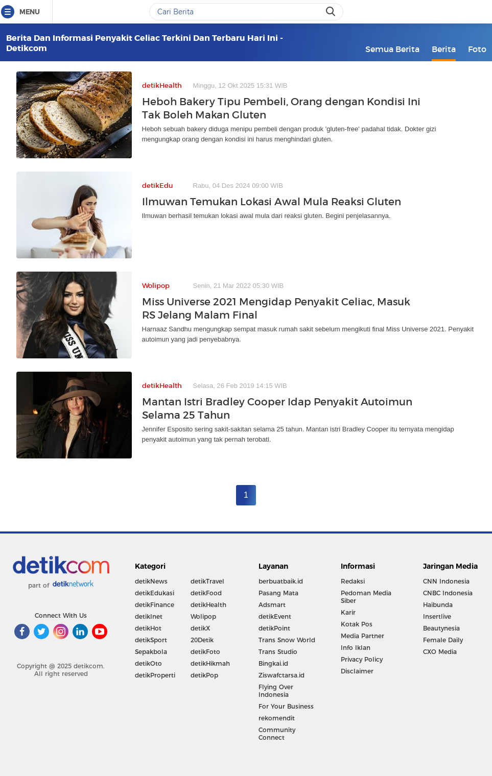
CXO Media (440, 652)
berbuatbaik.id (281, 581)
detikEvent (275, 616)
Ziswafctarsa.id (281, 675)
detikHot (148, 628)
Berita (444, 49)
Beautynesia (441, 628)
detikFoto (205, 652)
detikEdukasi (154, 593)
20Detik (202, 640)
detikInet (148, 616)
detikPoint (274, 628)
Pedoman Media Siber (366, 596)
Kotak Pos (356, 624)
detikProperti (155, 675)
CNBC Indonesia (448, 593)
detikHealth (208, 605)
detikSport (151, 640)
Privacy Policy (362, 659)
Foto (477, 49)
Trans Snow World (287, 640)
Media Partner (362, 636)
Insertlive (437, 616)
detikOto (148, 663)
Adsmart (272, 605)
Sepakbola (151, 652)
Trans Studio (278, 652)
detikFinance (154, 605)
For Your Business (286, 706)
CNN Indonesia (446, 581)
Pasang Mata (278, 593)
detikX (200, 628)
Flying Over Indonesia (276, 690)
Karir (348, 612)
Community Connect (277, 733)
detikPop (204, 675)
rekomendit (277, 718)
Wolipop (203, 616)
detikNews (151, 581)
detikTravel (207, 581)
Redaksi (353, 581)
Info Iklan (355, 647)
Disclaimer (357, 671)
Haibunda (438, 605)
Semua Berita (392, 49)
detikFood (206, 593)
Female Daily (443, 640)
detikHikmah (210, 663)
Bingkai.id (273, 663)
